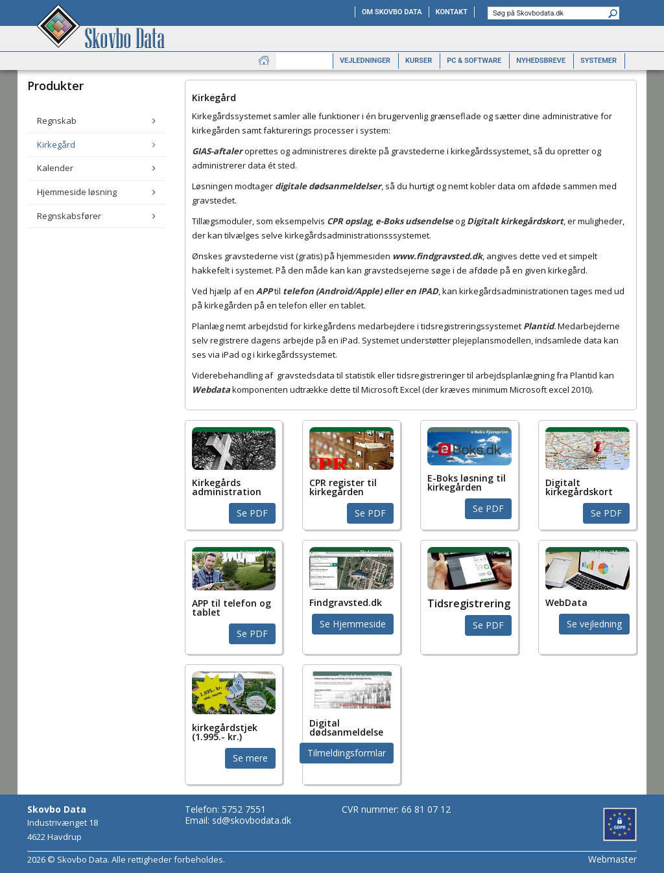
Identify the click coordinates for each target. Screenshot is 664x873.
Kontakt (452, 12)
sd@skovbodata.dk (251, 820)
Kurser (418, 60)
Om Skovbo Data (392, 12)
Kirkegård (56, 144)
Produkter (304, 60)
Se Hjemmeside (353, 624)
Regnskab (57, 120)
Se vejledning (594, 624)
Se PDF (252, 513)
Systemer (598, 60)
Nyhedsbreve (540, 60)
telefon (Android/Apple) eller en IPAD (360, 291)
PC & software (474, 60)
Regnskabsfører (69, 216)
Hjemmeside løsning (77, 192)
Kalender (55, 168)
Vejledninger (365, 60)
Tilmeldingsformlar (346, 753)
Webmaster (612, 859)
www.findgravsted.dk (437, 256)
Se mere (250, 758)
